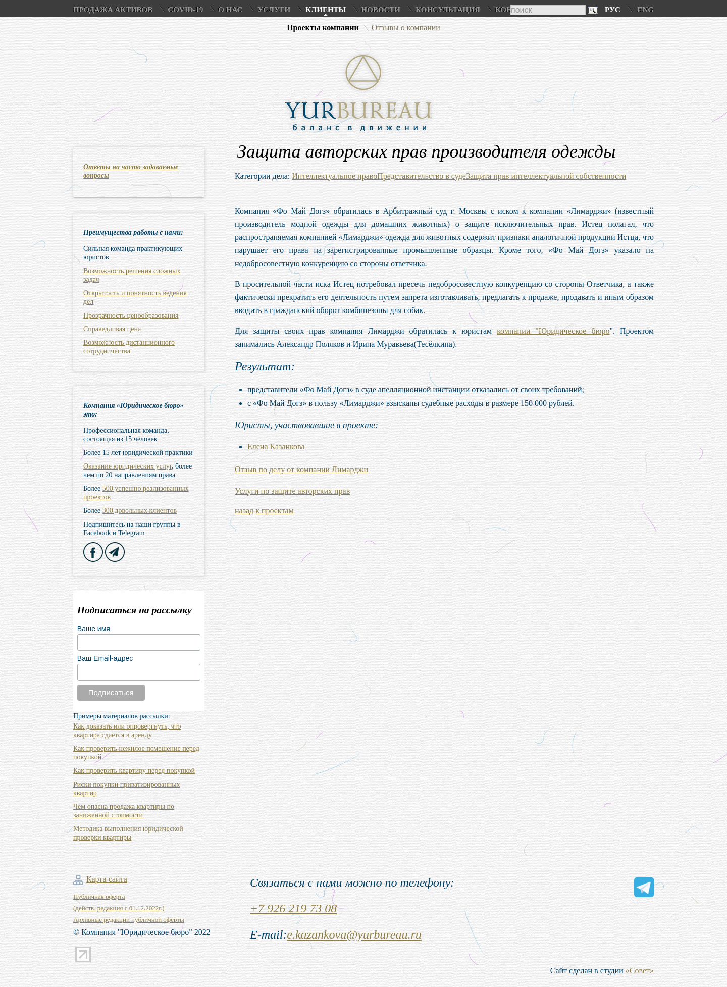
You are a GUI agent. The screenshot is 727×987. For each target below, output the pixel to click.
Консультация (448, 10)
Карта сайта (106, 879)
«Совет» (640, 970)
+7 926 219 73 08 (293, 908)
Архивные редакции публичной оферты (128, 919)
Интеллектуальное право (334, 176)
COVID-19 (185, 10)
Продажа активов (112, 10)
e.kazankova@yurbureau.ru (354, 934)
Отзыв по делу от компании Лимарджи (301, 469)
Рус (612, 10)
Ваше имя (93, 629)
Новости (380, 10)
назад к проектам (264, 510)
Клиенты (325, 10)
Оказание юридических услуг (127, 466)
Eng (645, 10)
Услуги (273, 10)
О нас (230, 10)
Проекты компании (323, 27)
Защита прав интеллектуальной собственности (546, 176)
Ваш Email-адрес (105, 658)
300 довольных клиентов (139, 510)
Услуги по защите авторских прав (292, 491)
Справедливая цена (112, 329)
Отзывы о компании (406, 27)
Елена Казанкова (275, 446)
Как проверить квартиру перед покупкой (134, 770)
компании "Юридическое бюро (553, 331)
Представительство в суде (421, 176)
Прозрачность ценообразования (130, 315)
